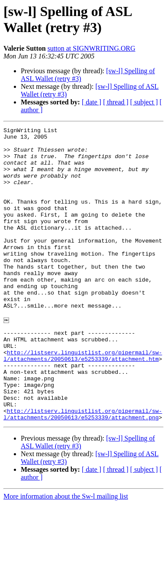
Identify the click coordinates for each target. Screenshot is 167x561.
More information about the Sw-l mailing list (65, 553)
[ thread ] (115, 102)
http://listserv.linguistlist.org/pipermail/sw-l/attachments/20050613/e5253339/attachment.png (82, 470)
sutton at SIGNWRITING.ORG (91, 48)
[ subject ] (144, 102)
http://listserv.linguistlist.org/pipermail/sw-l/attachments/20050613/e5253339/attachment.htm (82, 400)
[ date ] (91, 102)
